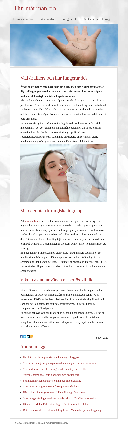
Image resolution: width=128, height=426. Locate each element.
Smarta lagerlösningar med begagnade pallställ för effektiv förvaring (59, 398)
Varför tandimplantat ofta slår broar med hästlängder (51, 374)
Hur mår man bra (35, 8)
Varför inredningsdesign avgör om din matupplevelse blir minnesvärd (60, 363)
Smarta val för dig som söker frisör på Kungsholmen (51, 386)
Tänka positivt (46, 19)
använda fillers (32, 221)
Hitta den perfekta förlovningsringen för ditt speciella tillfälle (56, 404)
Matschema (91, 19)
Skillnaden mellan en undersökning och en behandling (52, 380)
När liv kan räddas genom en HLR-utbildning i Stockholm (54, 392)
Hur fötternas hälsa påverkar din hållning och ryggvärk (52, 357)
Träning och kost (69, 19)
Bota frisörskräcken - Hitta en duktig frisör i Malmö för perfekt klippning (62, 410)
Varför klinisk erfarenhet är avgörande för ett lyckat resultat (55, 369)
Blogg (106, 19)
